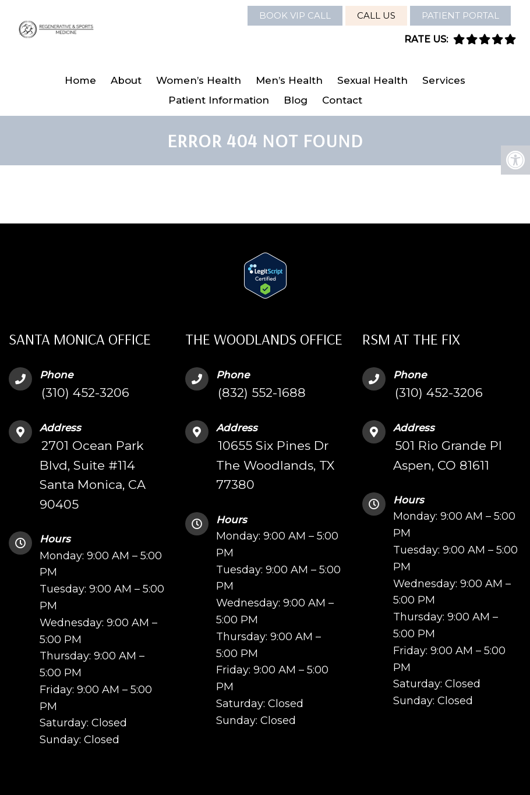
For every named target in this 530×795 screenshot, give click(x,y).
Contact (342, 100)
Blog (296, 100)
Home (80, 80)
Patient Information (218, 100)
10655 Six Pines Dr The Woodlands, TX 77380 (275, 465)
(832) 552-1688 (262, 392)
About (126, 80)
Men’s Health (289, 80)
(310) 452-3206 (85, 392)
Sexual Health (372, 80)
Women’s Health (198, 80)
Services (443, 80)
